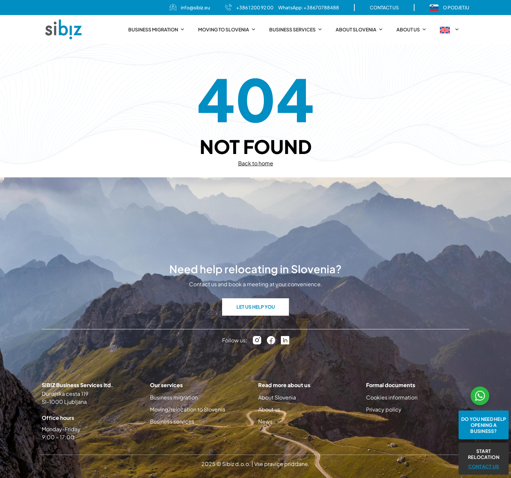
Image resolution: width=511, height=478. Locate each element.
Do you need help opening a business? (483, 425)
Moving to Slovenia (227, 29)
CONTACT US (384, 7)
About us (411, 29)
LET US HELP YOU (255, 307)
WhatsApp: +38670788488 (308, 7)
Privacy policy (383, 409)
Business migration (156, 29)
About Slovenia (359, 29)
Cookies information (391, 397)
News (265, 421)
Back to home (255, 163)
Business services (295, 29)
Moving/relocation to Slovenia (187, 409)
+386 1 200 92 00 (255, 7)
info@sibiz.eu (195, 7)
